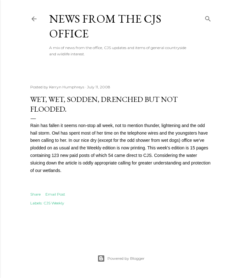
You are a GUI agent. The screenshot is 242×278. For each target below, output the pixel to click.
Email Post (55, 194)
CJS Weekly (53, 203)
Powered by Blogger (121, 258)
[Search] (208, 17)
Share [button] (35, 194)
